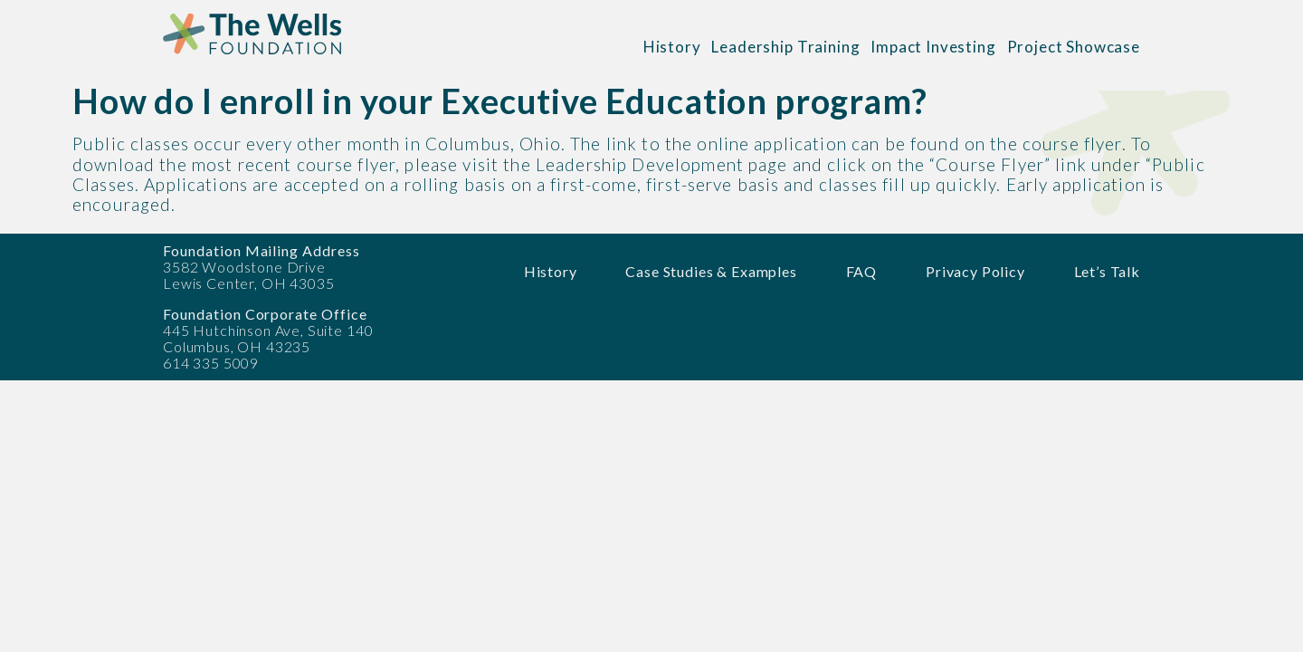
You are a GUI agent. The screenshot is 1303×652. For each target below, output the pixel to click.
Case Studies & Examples (710, 271)
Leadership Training (785, 46)
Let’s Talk (1107, 271)
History (672, 46)
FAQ (862, 271)
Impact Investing (932, 46)
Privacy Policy (975, 271)
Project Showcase (1073, 46)
